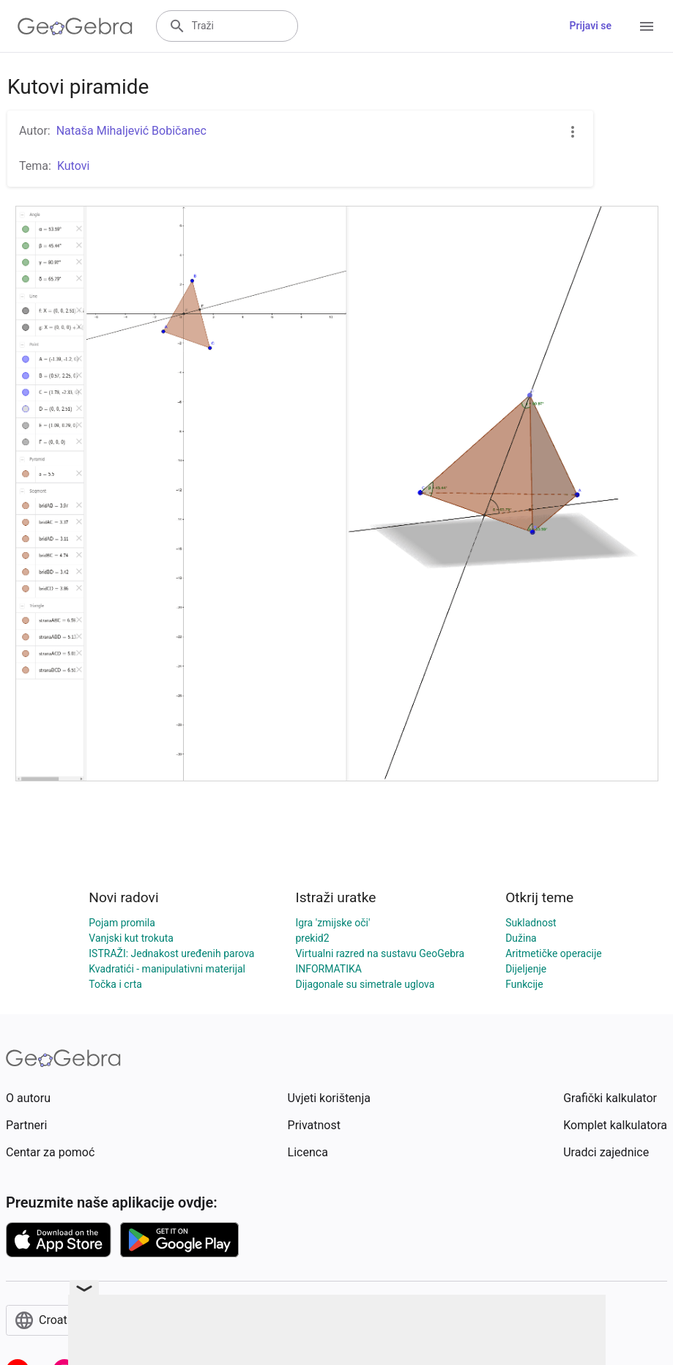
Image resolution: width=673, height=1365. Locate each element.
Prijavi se (590, 25)
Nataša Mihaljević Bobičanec (131, 131)
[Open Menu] (646, 26)
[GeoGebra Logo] (75, 26)
